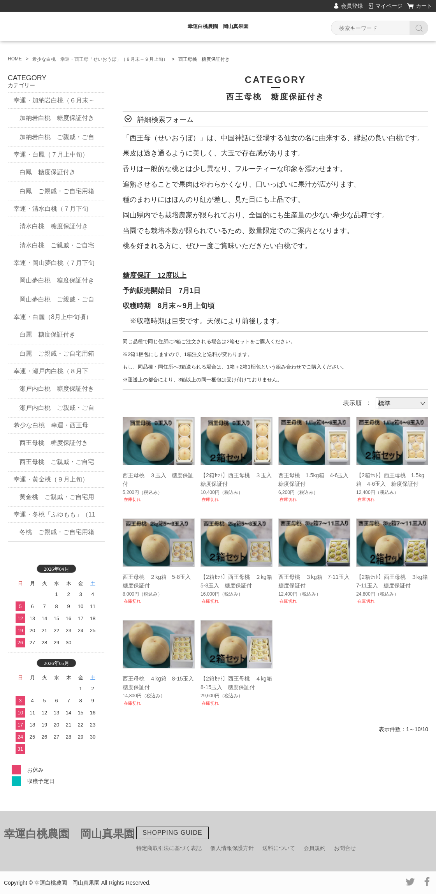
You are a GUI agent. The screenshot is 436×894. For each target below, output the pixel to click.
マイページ (389, 6)
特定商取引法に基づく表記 (169, 848)
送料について (278, 848)
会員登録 (352, 6)
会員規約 (314, 848)
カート (424, 6)
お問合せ (345, 848)
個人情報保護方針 (232, 848)
